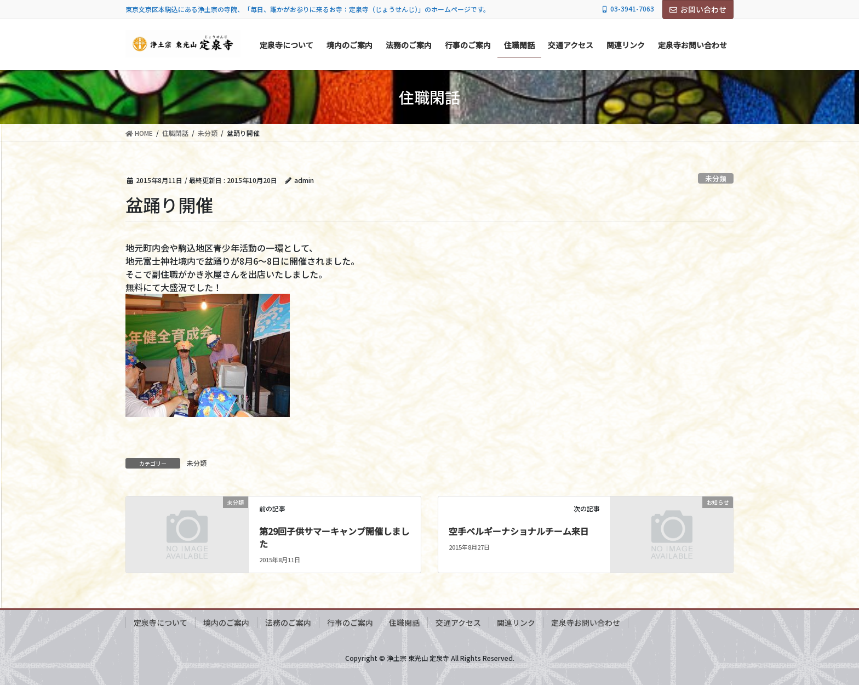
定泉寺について (160, 622)
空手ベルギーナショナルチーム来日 (519, 531)
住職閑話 (404, 622)
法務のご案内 (288, 622)
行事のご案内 (350, 622)
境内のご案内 (226, 622)
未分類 (715, 178)
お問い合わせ (697, 9)
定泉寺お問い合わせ (585, 622)
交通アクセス (458, 622)
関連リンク (516, 622)
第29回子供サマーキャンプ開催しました (334, 537)
